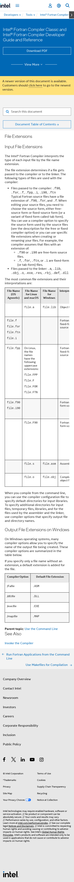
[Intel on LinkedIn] (23, 733)
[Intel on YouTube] (32, 733)
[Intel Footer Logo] (11, 847)
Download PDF (37, 51)
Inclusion (9, 708)
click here (35, 85)
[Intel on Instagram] (42, 733)
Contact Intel (12, 662)
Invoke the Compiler (19, 617)
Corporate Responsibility (20, 699)
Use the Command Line (41, 602)
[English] (59, 5)
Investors (9, 681)
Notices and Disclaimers (21, 799)
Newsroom (10, 671)
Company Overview (17, 653)
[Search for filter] (37, 112)
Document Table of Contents (35, 124)
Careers (8, 690)
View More (34, 65)
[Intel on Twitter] (14, 733)
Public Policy (12, 718)
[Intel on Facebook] (4, 733)
